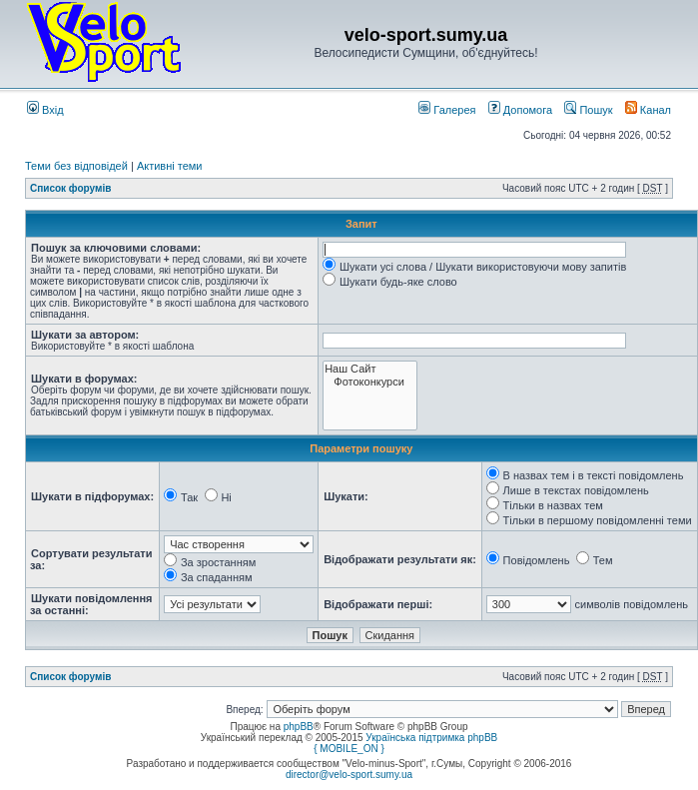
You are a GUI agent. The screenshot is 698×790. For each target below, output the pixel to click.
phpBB (299, 726)
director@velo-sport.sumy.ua (349, 774)
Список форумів (70, 188)
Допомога (520, 110)
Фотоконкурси (370, 382)
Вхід (45, 110)
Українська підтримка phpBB (431, 737)
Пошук (588, 110)
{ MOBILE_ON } (349, 748)
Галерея (446, 110)
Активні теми (170, 166)
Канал (648, 110)
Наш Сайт (370, 369)
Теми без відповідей (76, 166)
